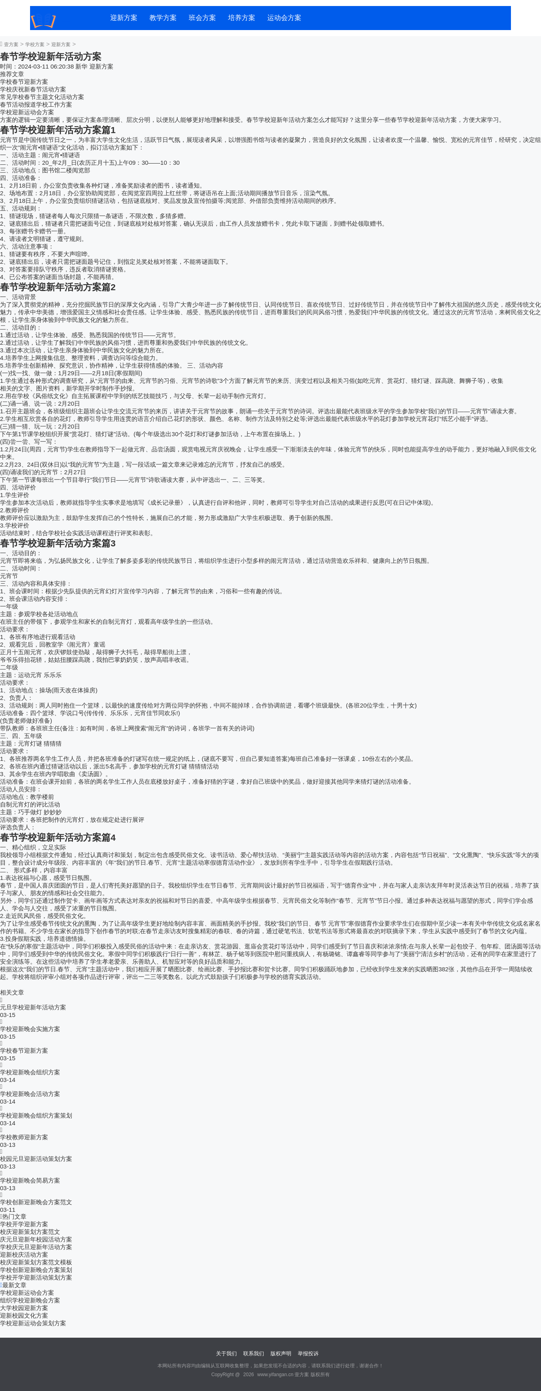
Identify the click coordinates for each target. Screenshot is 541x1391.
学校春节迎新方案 (24, 81)
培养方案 (241, 18)
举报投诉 (308, 1354)
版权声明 (280, 1354)
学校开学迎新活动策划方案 (36, 1277)
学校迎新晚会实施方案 (30, 1028)
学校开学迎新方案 (24, 1224)
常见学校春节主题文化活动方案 (42, 96)
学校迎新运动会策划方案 (33, 1323)
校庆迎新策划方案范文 (30, 1231)
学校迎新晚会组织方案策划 (36, 1115)
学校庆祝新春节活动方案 (33, 89)
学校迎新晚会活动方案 (30, 1093)
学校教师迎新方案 (24, 1137)
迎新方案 (123, 18)
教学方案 (163, 18)
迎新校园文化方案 (24, 1315)
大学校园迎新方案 (24, 1307)
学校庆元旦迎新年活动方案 (36, 1246)
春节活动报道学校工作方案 (36, 104)
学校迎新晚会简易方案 (30, 1180)
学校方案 (34, 44)
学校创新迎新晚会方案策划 (36, 1269)
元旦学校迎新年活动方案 (33, 1007)
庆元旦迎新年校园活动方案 (36, 1239)
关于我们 (226, 1354)
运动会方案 (284, 18)
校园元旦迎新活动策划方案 (36, 1158)
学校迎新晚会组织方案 (30, 1072)
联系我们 (253, 1354)
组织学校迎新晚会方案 (30, 1300)
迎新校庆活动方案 (24, 1254)
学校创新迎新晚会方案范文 (36, 1202)
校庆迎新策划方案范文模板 (36, 1262)
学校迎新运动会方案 (27, 112)
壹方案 (11, 44)
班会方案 (202, 18)
